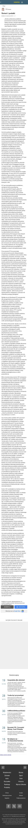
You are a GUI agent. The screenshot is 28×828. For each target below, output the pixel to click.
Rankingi (7, 784)
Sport (21, 775)
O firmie (7, 793)
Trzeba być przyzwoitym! (15, 695)
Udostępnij (22, 607)
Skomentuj (7, 607)
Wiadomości (7, 772)
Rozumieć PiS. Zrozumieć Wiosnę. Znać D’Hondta (15, 728)
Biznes (21, 772)
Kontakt (21, 793)
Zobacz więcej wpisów (5, 755)
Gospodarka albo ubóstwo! (16, 680)
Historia (21, 781)
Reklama (21, 795)
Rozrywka (7, 781)
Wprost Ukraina (21, 784)
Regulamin (7, 798)
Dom (21, 778)
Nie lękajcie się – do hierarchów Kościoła (15, 740)
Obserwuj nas (13, 611)
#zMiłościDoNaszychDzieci (16, 711)
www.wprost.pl (13, 823)
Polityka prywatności (21, 798)
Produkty (7, 787)
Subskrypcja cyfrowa (7, 795)
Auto (7, 778)
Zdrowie (7, 775)
